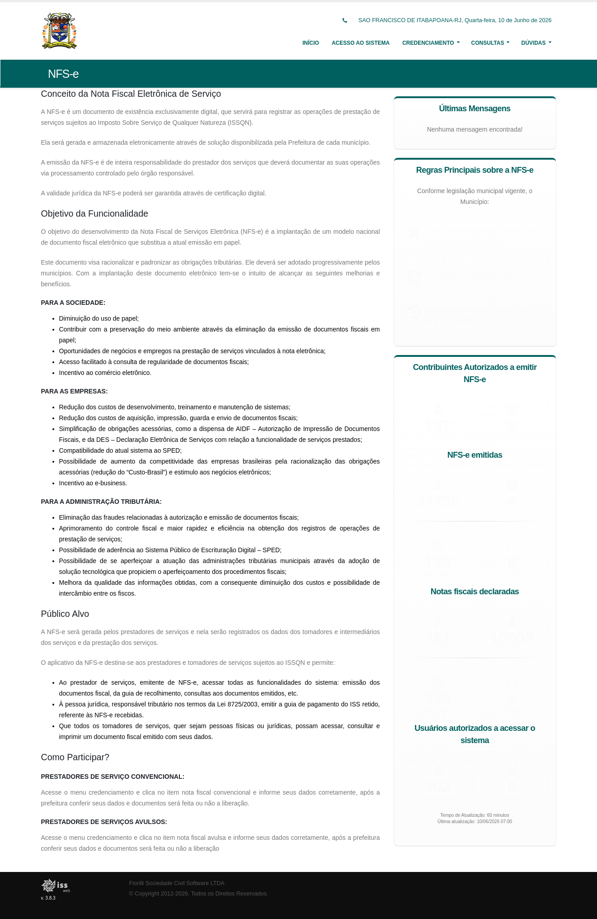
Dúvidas (533, 43)
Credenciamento (428, 43)
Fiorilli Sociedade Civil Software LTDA (177, 883)
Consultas (487, 43)
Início (310, 43)
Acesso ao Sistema (361, 43)
